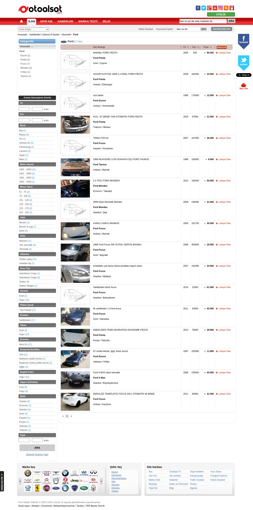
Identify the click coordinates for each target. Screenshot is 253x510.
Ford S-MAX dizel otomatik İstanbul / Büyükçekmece (106, 377)
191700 (195, 223)
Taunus (25, 76)
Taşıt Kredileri (197, 471)
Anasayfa (22, 34)
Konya (24, 422)
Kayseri (24, 417)
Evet (23, 296)
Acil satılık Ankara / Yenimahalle (103, 100)
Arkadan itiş (26, 263)
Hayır (24, 300)
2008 (185, 74)
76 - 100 (25, 196)
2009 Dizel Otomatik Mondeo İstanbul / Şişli (107, 207)
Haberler (173, 480)
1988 (185, 159)
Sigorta (193, 488)
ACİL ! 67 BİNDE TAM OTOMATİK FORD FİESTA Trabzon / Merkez (118, 121)
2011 (185, 308)
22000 (195, 287)
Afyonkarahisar (118, 478)
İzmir (23, 413)
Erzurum (25, 405)
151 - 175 (25, 208)
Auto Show (216, 471)
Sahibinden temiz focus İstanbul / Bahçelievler (104, 292)
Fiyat (205, 47)
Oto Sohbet (175, 475)
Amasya (115, 488)
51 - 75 (24, 192)
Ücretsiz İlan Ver (221, 29)
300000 (195, 244)
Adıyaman (116, 475)
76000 (195, 330)
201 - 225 (25, 212)
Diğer (23, 367)
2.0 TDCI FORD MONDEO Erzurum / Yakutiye (106, 185)
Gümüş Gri (26, 143)
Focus (25, 63)
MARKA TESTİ (87, 21)
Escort (25, 55)
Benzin (24, 222)
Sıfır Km (153, 475)
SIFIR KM (46, 21)
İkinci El (25, 344)
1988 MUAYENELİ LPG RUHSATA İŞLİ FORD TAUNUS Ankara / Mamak (121, 164)
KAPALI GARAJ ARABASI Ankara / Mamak (106, 228)
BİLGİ (106, 21)
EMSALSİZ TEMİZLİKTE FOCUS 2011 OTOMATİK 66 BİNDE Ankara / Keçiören (124, 399)
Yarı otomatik (27, 245)
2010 (185, 180)
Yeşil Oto (153, 488)
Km (194, 47)
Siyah (23, 155)
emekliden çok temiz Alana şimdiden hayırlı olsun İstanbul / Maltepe (117, 271)
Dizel (23, 230)
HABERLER (65, 21)
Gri (22, 138)
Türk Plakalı (27, 310)
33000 (195, 308)
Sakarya (25, 426)
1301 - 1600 (27, 169)
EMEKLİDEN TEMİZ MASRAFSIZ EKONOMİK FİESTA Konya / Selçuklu (120, 335)
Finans (193, 484)
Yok (23, 354)
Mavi (23, 159)
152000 (195, 266)
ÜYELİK (221, 14)
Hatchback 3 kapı (29, 273)
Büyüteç (153, 484)
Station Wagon (28, 285)
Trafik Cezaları (197, 480)
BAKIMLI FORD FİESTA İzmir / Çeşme (105, 58)
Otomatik (25, 249)
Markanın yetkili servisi (32, 358)
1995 (185, 95)
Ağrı (113, 481)
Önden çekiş (27, 259)
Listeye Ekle (225, 52)
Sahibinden (27, 320)
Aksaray (115, 484)
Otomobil (66, 34)
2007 (185, 138)
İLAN (31, 21)
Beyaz (24, 134)
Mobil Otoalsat (146, 29)
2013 (185, 330)
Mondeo (26, 68)
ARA (231, 20)
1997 (185, 351)
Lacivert (25, 151)
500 (195, 52)
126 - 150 (25, 204)
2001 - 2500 (27, 181)
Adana (114, 472)
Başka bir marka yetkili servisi (35, 363)
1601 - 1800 (27, 173)
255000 (195, 351)
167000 (195, 138)
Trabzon (25, 430)
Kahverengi (26, 147)
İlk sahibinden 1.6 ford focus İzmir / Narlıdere (107, 313)
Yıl (184, 47)
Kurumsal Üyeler (164, 29)
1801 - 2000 (27, 177)
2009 (185, 202)
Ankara (24, 401)
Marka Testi (154, 480)
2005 (185, 52)
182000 (195, 180)
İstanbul (25, 409)
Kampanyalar (196, 475)
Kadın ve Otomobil (178, 484)
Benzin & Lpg (27, 226)
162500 (195, 74)
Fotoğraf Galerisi (219, 475)
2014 (185, 287)
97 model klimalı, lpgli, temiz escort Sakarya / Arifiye (110, 356)
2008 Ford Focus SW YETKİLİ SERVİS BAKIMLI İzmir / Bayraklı (117, 249)
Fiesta (25, 59)
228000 (195, 202)
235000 (195, 372)
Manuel (25, 241)
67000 (195, 116)
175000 (195, 95)
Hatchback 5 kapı (29, 277)
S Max (25, 72)
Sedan (24, 281)
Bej (22, 130)
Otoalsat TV (175, 471)
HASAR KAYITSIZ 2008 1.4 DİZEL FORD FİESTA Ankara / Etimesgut (118, 79)
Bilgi (171, 488)
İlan (150, 471)
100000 (195, 159)
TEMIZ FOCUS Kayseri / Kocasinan (103, 143)
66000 (195, 394)
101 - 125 (25, 200)
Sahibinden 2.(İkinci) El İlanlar (44, 34)
